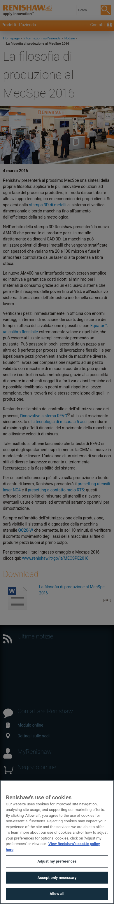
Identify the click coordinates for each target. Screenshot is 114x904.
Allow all (57, 893)
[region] (57, 842)
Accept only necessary (56, 877)
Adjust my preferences (56, 861)
